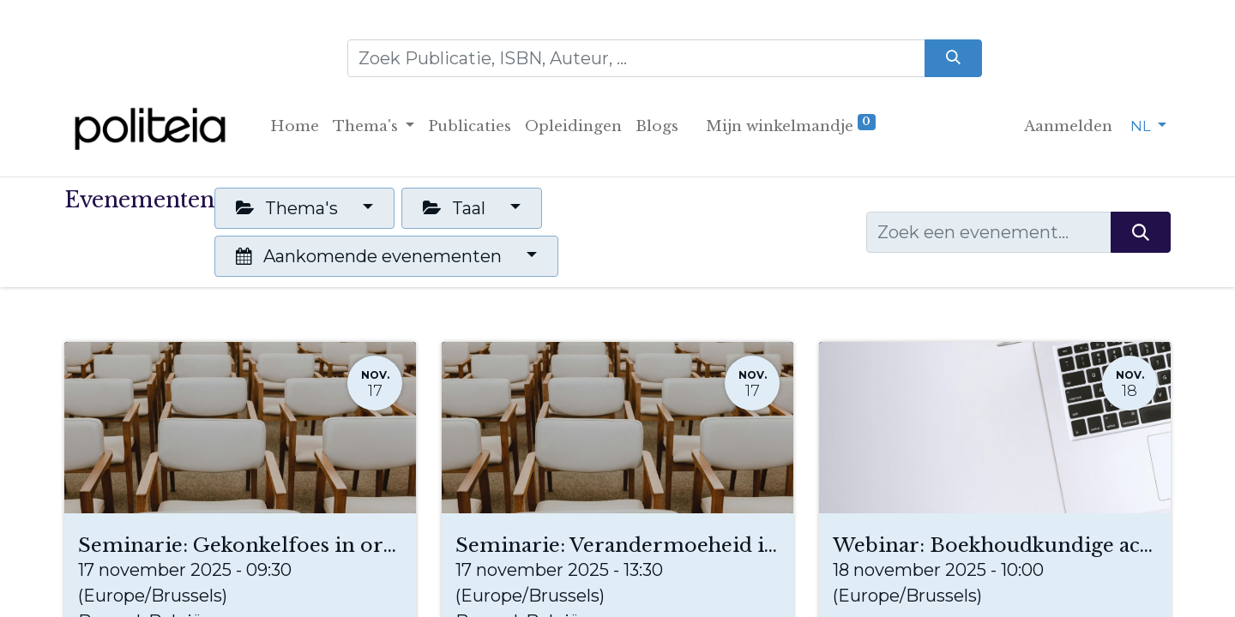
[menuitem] (294, 127)
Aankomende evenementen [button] (371, 256)
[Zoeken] (953, 58)
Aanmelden (1068, 126)
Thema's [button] (289, 208)
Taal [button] (456, 208)
